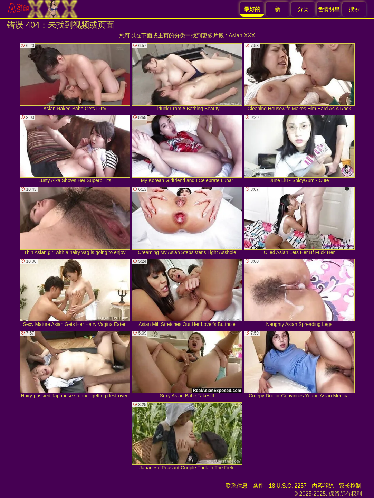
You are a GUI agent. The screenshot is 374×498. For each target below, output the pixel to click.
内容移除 (323, 486)
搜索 (354, 9)
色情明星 (329, 9)
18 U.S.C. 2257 (288, 486)
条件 (258, 486)
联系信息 (237, 486)
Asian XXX (242, 35)
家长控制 (350, 486)
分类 (303, 9)
